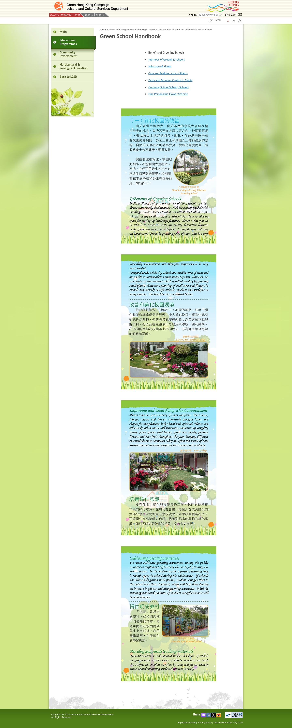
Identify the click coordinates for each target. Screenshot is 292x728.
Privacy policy (205, 722)
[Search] (209, 15)
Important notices (187, 722)
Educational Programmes (121, 29)
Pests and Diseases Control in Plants (170, 80)
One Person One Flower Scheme (168, 94)
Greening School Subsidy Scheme (168, 87)
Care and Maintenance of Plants (168, 73)
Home (103, 29)
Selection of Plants (159, 66)
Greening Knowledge (146, 29)
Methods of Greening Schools (166, 59)
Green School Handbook (172, 29)
